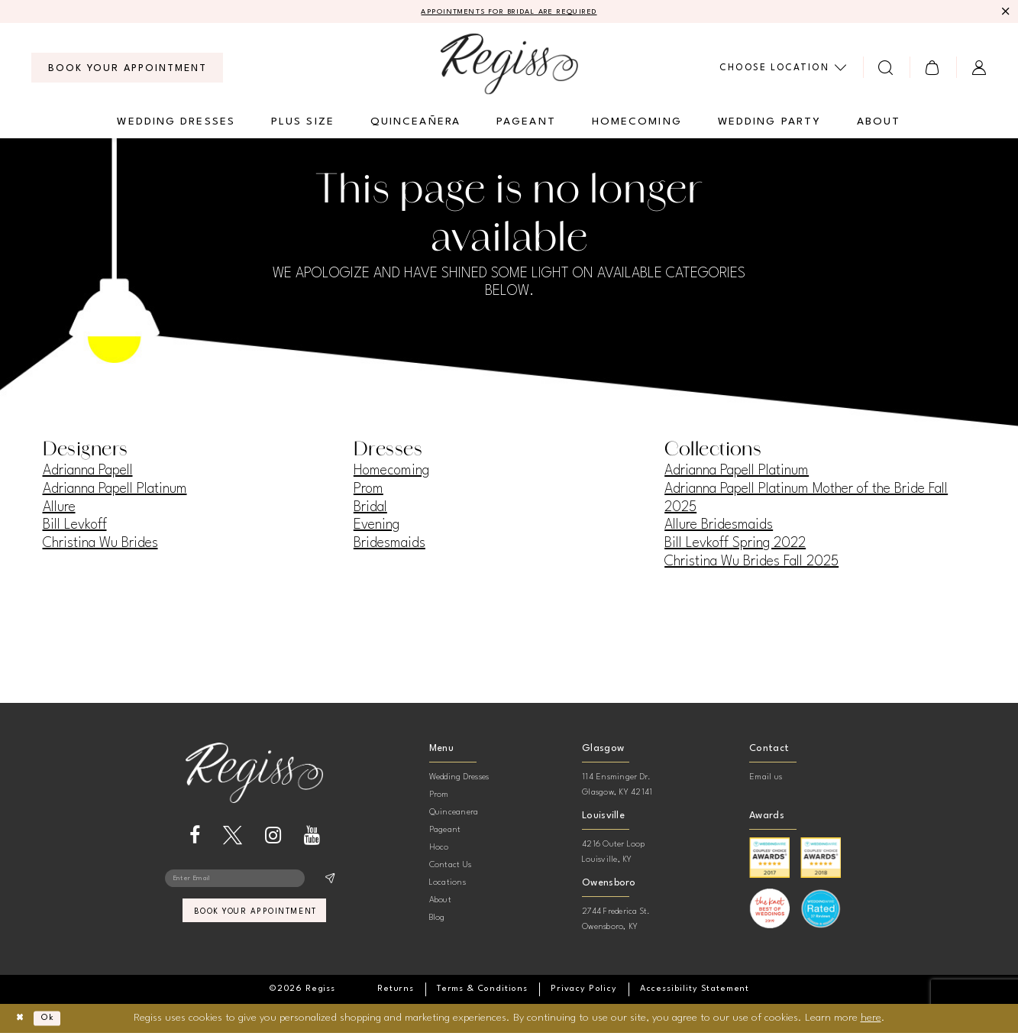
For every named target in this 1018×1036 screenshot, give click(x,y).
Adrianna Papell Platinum (115, 491)
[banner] (509, 66)
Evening (376, 528)
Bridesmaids (389, 545)
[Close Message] (1004, 13)
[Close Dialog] (23, 1021)
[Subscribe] (329, 883)
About (440, 902)
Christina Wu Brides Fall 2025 (751, 564)
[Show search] (886, 70)
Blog (437, 920)
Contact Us (450, 867)
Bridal (370, 509)
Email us (765, 779)
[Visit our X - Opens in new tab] (232, 837)
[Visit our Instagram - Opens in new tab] (273, 837)
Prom (368, 491)
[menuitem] (127, 70)
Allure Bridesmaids (718, 528)
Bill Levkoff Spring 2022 (735, 545)
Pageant (445, 832)
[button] (933, 70)
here (871, 1020)
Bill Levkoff (75, 528)
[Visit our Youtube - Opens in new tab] (312, 837)
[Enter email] (254, 883)
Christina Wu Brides (100, 545)
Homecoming (391, 474)
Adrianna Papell (88, 474)
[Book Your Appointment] (127, 70)
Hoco (439, 850)
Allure (59, 509)
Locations (447, 885)
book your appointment (255, 922)
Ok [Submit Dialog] (58, 1020)
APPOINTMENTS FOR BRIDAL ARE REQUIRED (509, 13)
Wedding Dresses (459, 779)
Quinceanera (454, 815)
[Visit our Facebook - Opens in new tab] (194, 837)
